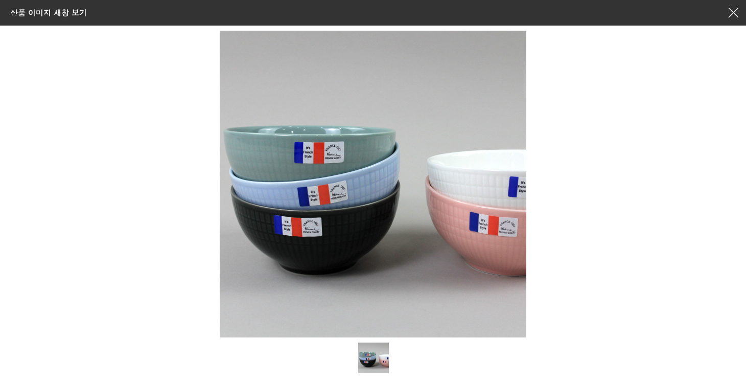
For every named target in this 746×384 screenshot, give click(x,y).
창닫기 (733, 13)
